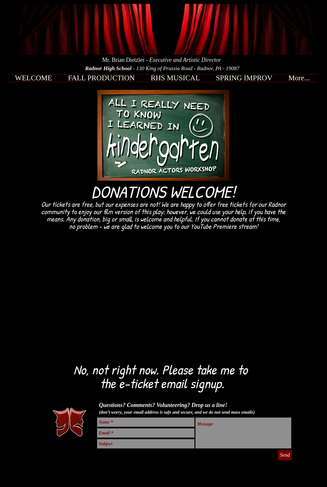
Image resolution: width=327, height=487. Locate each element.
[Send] (285, 455)
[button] (101, 78)
